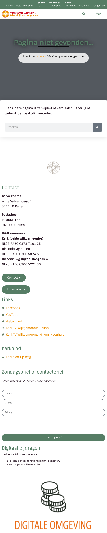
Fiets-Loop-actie (24, 5)
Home (40, 56)
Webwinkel (84, 5)
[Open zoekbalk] (83, 14)
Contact (10, 188)
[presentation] (29, 425)
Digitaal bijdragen (21, 448)
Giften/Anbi (56, 5)
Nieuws (9, 5)
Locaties (41, 6)
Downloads (70, 5)
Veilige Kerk (99, 5)
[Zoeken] (97, 127)
